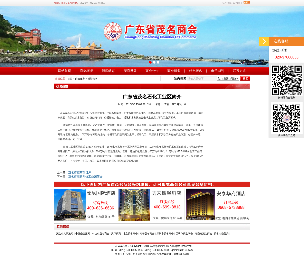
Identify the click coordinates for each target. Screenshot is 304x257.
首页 (69, 78)
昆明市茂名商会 (184, 233)
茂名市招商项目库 (79, 172)
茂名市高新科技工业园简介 (85, 176)
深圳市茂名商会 (165, 233)
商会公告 (152, 71)
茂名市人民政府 (64, 233)
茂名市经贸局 (221, 233)
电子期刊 (217, 71)
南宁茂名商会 (147, 233)
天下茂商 (116, 233)
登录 (56, 2)
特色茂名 (195, 71)
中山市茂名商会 (100, 233)
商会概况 (86, 71)
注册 (63, 2)
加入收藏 (226, 2)
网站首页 (64, 71)
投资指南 (92, 78)
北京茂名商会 (130, 233)
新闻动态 (108, 71)
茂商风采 (130, 71)
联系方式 (239, 71)
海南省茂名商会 (203, 233)
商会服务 (173, 71)
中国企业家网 (82, 233)
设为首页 (238, 2)
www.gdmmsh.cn (159, 246)
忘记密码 (73, 2)
